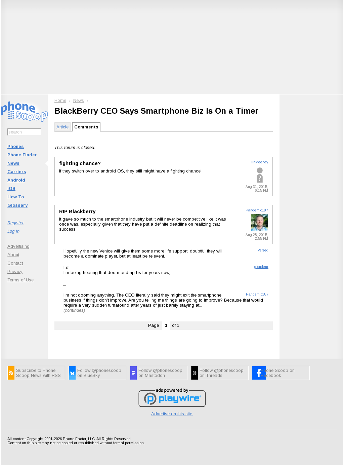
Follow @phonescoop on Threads (222, 373)
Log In (13, 231)
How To (15, 196)
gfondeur (261, 267)
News (13, 163)
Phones (15, 146)
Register (15, 222)
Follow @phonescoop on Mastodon (160, 373)
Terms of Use (20, 279)
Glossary (17, 205)
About (13, 254)
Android (16, 180)
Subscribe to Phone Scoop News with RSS (38, 373)
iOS (11, 188)
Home (60, 100)
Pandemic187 (257, 210)
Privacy (15, 271)
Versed (263, 250)
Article (62, 126)
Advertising (18, 246)
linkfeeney (259, 162)
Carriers (16, 171)
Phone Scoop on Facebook (278, 373)
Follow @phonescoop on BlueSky (99, 373)
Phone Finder (22, 154)
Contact (15, 263)
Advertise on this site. (172, 413)
